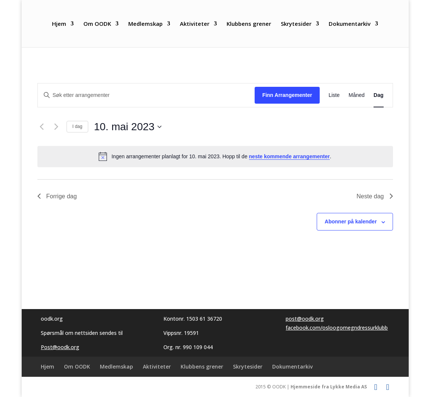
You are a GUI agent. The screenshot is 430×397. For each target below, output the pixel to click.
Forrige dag (57, 196)
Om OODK (97, 24)
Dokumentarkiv (350, 24)
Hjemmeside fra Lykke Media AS (329, 387)
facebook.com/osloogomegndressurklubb (337, 327)
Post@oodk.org (60, 347)
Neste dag (375, 196)
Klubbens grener (249, 24)
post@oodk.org (305, 318)
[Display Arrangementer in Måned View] (356, 95)
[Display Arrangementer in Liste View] (334, 95)
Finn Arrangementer (287, 95)
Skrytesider (296, 24)
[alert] (215, 156)
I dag (78, 126)
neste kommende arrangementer (289, 156)
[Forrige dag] (41, 126)
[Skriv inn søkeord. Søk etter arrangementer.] (146, 95)
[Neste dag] (56, 126)
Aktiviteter (194, 24)
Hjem (59, 24)
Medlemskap (145, 24)
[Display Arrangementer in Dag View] (378, 95)
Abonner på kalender (351, 222)
